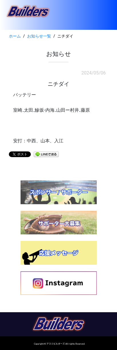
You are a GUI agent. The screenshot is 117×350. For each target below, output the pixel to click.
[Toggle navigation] (104, 14)
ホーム (15, 36)
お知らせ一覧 (39, 36)
